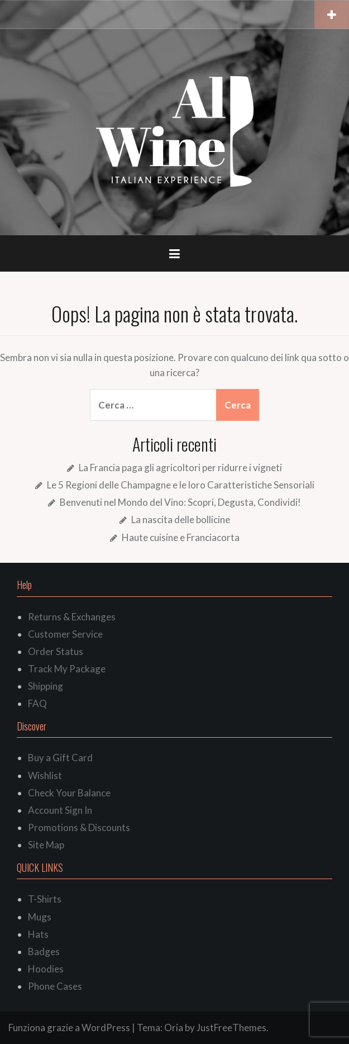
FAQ (37, 703)
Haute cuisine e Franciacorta (181, 537)
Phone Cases (55, 986)
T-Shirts (44, 899)
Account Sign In (60, 810)
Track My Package (67, 669)
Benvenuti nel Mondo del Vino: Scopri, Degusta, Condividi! (180, 502)
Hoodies (46, 969)
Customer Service (65, 634)
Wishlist (45, 775)
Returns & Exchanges (72, 617)
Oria (173, 1027)
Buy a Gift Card (60, 757)
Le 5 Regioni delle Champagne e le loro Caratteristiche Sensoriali (180, 485)
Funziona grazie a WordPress (69, 1027)
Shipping (45, 686)
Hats (38, 934)
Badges (44, 951)
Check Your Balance (69, 793)
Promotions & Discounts (79, 827)
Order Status (55, 651)
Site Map (46, 845)
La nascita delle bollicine (180, 519)
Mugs (39, 917)
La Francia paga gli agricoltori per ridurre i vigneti (180, 467)
